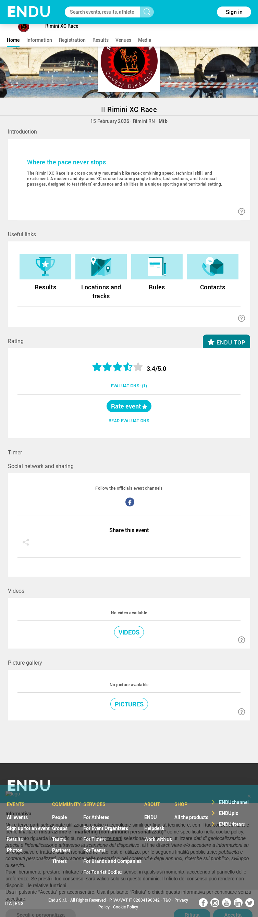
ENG (19, 903)
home (13, 40)
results (101, 40)
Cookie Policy (125, 906)
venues (123, 40)
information (39, 40)
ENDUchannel (234, 802)
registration (72, 40)
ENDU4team (232, 824)
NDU (29, 12)
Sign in (234, 12)
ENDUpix (228, 813)
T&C (167, 900)
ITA (8, 903)
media (144, 40)
